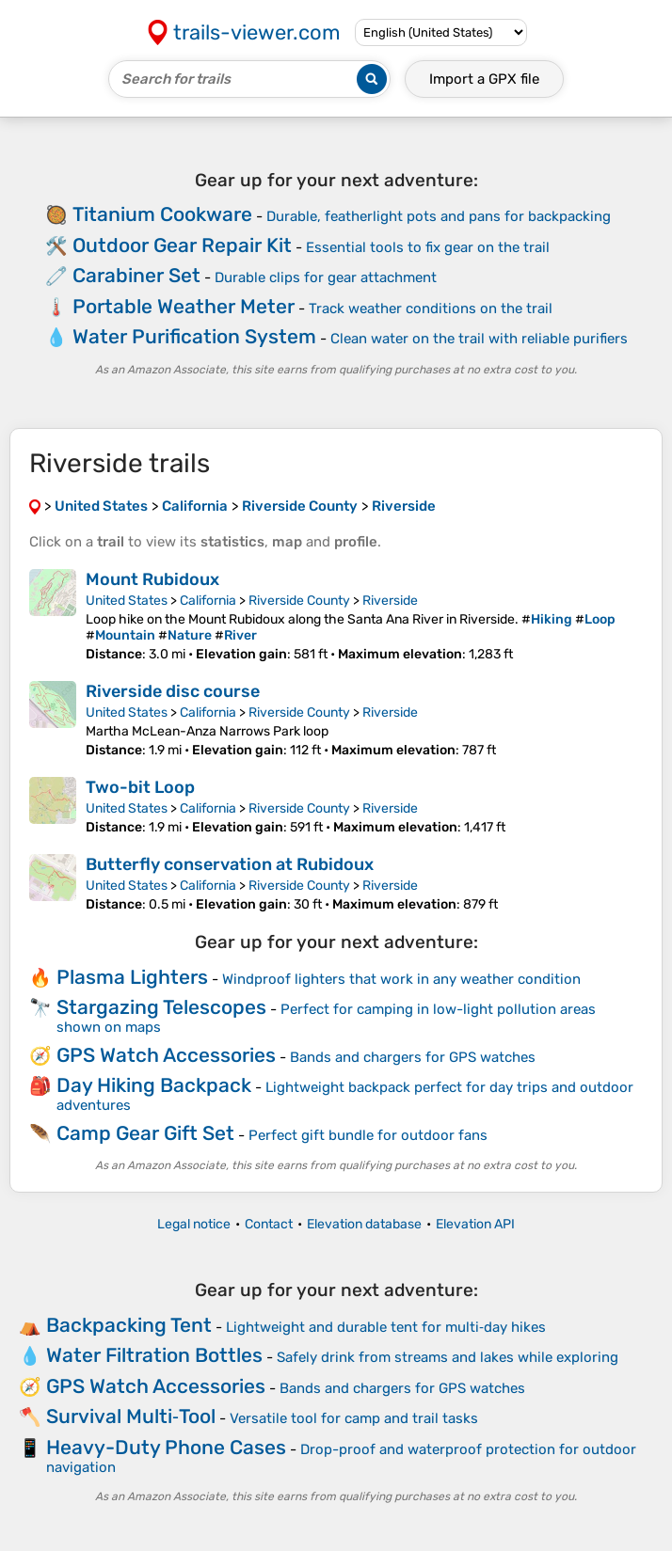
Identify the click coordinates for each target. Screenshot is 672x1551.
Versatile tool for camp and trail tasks (354, 1418)
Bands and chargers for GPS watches (413, 1057)
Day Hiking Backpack (153, 1085)
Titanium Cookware (162, 214)
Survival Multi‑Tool (131, 1416)
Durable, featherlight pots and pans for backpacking (438, 216)
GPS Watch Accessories (166, 1055)
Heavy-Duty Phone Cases (166, 1447)
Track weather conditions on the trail (430, 308)
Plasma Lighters (132, 977)
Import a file (484, 79)
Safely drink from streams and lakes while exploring (447, 1357)
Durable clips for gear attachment (326, 277)
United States (127, 601)
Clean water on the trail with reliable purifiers (479, 338)
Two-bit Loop (140, 787)
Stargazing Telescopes (161, 1007)
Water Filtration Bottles (154, 1355)
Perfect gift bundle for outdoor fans (368, 1135)
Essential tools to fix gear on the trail (428, 247)
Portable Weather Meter (183, 306)
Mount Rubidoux (152, 579)
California (208, 601)
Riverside (390, 601)
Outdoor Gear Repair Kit (182, 245)
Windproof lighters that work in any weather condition (401, 979)
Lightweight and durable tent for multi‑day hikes (386, 1327)
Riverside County (299, 601)
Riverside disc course (173, 691)
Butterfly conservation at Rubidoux (230, 864)
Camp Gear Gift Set (145, 1133)
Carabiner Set (136, 275)
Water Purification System (194, 336)
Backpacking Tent (129, 1325)
